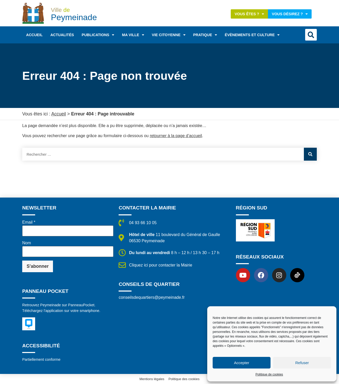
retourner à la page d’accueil (176, 136)
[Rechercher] (310, 154)
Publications (98, 34)
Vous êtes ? (249, 14)
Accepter (241, 363)
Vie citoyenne (169, 34)
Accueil (34, 35)
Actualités (62, 35)
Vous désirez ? (290, 14)
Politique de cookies (269, 374)
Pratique (205, 34)
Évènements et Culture (252, 34)
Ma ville (133, 34)
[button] (311, 35)
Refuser (302, 363)
